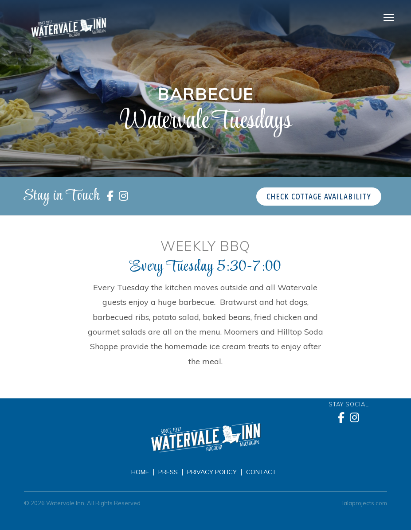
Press (168, 472)
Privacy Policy (212, 472)
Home (140, 472)
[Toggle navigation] (389, 17)
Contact (261, 472)
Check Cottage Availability (318, 196)
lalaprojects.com (364, 503)
